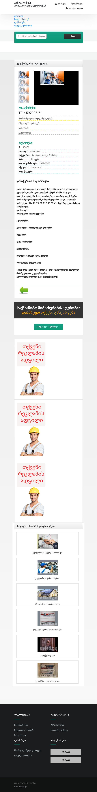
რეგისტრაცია (76, 3)
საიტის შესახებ (21, 19)
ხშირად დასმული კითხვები (27, 750)
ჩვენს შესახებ (21, 725)
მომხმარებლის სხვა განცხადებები (35, 118)
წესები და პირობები (24, 730)
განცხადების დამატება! (48, 326)
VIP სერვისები (57, 725)
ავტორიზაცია (59, 3)
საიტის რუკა (20, 735)
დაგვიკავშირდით (23, 25)
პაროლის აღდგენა (73, 8)
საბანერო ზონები (59, 730)
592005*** (30, 113)
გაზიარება (23, 128)
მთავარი (18, 16)
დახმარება (19, 22)
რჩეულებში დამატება (29, 123)
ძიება (72, 36)
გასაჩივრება (24, 133)
